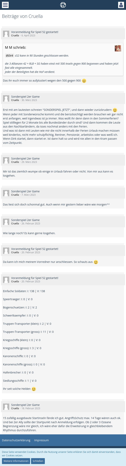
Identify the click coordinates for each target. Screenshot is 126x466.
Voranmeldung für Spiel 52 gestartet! (34, 32)
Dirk (10, 55)
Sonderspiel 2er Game (25, 96)
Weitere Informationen (16, 461)
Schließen (38, 461)
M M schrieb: (15, 47)
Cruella (15, 35)
